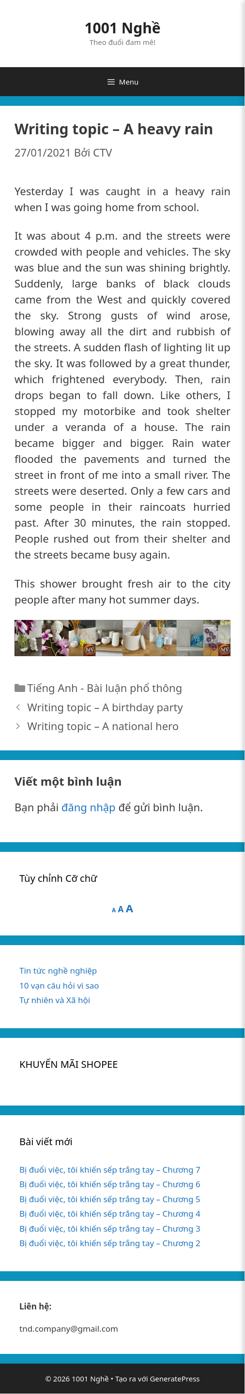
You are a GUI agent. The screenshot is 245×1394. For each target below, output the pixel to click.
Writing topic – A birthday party (105, 707)
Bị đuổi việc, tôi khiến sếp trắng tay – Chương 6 (109, 1184)
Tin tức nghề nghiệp (58, 970)
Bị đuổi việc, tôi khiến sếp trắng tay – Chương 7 (109, 1169)
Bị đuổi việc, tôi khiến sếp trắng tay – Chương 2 (109, 1243)
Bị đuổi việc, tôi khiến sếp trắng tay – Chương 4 (109, 1213)
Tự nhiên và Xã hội (54, 1000)
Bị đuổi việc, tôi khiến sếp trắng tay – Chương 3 (109, 1228)
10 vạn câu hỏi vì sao (59, 985)
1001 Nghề (122, 28)
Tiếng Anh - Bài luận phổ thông (104, 687)
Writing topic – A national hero (103, 726)
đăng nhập (88, 807)
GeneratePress (174, 1378)
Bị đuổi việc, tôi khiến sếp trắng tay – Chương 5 (109, 1199)
